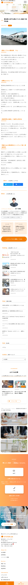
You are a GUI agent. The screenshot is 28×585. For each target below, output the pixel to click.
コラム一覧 (14, 401)
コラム (4, 347)
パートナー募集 (8, 524)
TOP (2, 408)
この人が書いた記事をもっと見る (11, 217)
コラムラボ (7, 408)
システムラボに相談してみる (14, 239)
